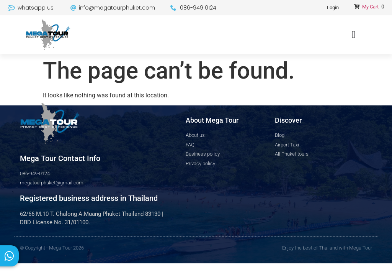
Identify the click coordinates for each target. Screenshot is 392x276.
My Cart (370, 7)
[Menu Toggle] (354, 35)
